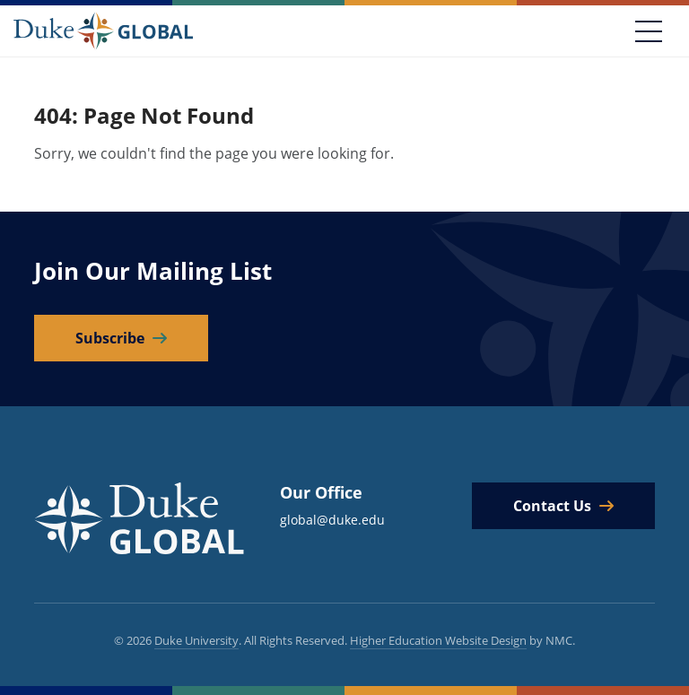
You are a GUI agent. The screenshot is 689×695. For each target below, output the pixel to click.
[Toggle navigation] (649, 31)
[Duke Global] (103, 30)
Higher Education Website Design (438, 640)
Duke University (196, 640)
